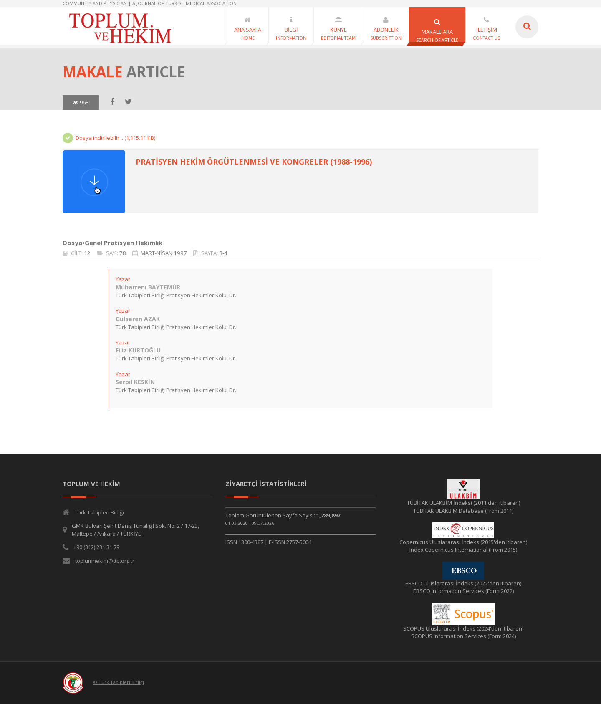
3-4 (223, 253)
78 (122, 253)
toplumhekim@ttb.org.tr (104, 561)
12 (87, 253)
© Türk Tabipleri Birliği (118, 682)
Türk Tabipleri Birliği (99, 512)
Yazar (123, 279)
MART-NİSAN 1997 (164, 253)
